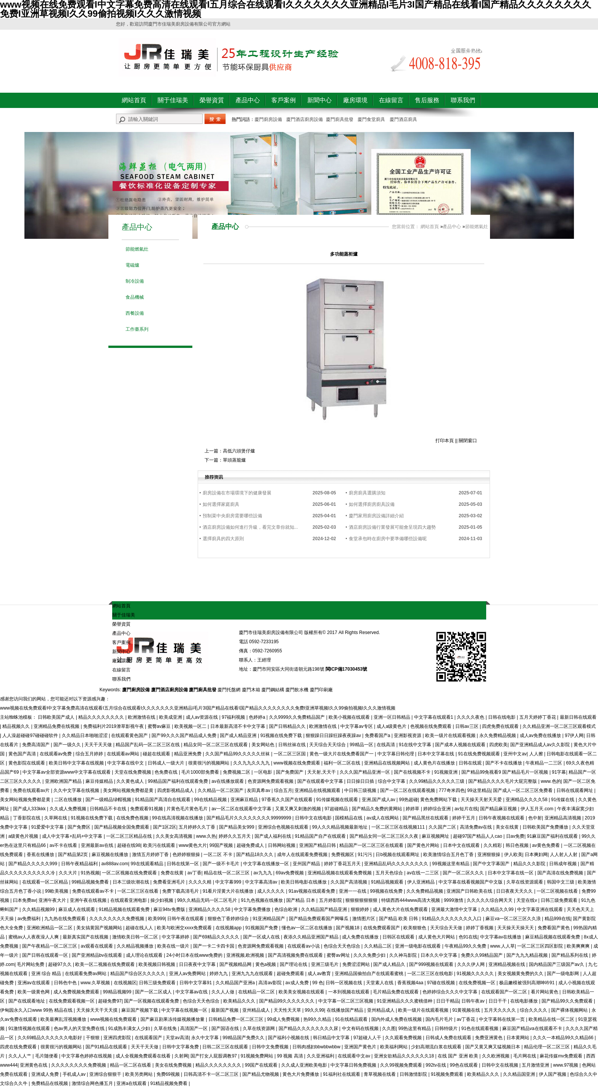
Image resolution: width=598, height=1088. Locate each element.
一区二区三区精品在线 (129, 836)
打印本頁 (444, 440)
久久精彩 (493, 845)
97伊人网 (574, 735)
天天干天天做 (98, 744)
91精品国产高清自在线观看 (163, 799)
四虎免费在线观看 (501, 726)
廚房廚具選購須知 (367, 493)
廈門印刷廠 (321, 689)
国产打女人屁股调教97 (214, 1056)
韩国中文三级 (561, 882)
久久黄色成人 (130, 781)
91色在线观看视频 (480, 1028)
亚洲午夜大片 (53, 900)
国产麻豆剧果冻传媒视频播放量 (173, 1019)
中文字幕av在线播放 (501, 937)
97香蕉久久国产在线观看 (287, 799)
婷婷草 (413, 808)
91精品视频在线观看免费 (125, 909)
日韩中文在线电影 (314, 818)
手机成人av (75, 1074)
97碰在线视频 (441, 982)
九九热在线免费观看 (65, 918)
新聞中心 (319, 100)
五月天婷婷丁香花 (538, 717)
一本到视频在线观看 (349, 992)
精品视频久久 (16, 726)
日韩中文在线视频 (500, 1065)
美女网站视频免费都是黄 (129, 790)
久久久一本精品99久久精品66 (564, 1037)
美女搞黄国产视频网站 (99, 927)
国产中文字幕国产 (492, 863)
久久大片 (68, 873)
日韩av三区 (467, 726)
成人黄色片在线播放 (435, 763)
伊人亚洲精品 (421, 882)
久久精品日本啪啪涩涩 (85, 735)
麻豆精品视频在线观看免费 (553, 937)
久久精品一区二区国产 (221, 790)
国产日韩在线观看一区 (45, 955)
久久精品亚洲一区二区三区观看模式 (559, 726)
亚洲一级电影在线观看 (418, 946)
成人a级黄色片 (392, 726)
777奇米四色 (452, 790)
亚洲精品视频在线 (507, 964)
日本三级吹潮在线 (131, 882)
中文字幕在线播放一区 (266, 863)
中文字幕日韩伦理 (396, 753)
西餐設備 (135, 313)
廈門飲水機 (296, 689)
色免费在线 (167, 772)
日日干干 (498, 1001)
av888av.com (114, 863)
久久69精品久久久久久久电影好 (51, 1037)
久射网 (181, 1056)
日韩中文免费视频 (271, 1046)
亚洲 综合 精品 (47, 973)
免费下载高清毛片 (181, 891)
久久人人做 (223, 992)
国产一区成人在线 (262, 937)
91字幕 (559, 772)
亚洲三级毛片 (325, 964)
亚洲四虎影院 (117, 1037)
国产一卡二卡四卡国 (214, 946)
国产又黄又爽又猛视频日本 (493, 1046)
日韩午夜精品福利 (80, 863)
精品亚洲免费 (188, 753)
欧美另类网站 (139, 1074)
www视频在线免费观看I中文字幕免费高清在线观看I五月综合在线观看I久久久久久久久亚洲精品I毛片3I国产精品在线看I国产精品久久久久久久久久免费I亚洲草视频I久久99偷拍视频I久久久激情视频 (197, 708)
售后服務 (427, 100)
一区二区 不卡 (218, 854)
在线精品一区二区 (257, 992)
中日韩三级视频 (360, 790)
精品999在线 (558, 918)
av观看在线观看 (97, 946)
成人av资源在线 (202, 717)
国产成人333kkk (30, 808)
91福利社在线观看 (342, 1074)
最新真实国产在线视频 (86, 937)
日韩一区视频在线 (344, 982)
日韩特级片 (447, 1028)
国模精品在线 (349, 818)
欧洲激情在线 (142, 717)
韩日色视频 (518, 845)
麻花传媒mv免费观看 (561, 1056)
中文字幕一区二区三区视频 (346, 1001)
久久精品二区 (378, 946)
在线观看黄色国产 (130, 735)
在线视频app (229, 927)
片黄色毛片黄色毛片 (187, 808)
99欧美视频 (57, 891)
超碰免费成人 (251, 845)
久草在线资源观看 (525, 882)
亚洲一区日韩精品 (392, 717)
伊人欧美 (513, 854)
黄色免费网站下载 (439, 799)
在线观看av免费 (56, 753)
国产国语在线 (225, 1028)
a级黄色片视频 (24, 836)
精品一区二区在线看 (131, 1065)
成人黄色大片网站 (437, 937)
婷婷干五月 (464, 818)
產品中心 (247, 100)
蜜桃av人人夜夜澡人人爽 (34, 937)
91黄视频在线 (467, 1010)
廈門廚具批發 (339, 119)
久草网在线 (56, 818)
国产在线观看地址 (27, 1001)
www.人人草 (502, 946)
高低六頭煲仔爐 (239, 451)
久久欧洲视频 (496, 1056)
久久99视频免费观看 (401, 1065)
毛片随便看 (47, 1056)
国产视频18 (348, 927)
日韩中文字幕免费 (181, 1046)
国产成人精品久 (389, 964)
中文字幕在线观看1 (434, 717)
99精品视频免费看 (91, 882)
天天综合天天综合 (328, 744)
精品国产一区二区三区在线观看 (372, 845)
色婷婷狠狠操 (186, 854)
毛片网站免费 (31, 964)
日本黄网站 (518, 1037)
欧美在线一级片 (173, 946)
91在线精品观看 (352, 1019)
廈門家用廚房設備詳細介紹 (376, 515)
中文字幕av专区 (357, 726)
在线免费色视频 (133, 818)
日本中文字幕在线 (436, 753)
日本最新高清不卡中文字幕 (238, 726)
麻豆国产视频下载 (140, 1010)
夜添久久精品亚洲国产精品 (312, 937)
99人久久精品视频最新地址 (340, 827)
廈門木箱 (251, 689)
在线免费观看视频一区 (72, 1001)
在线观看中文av (354, 1056)
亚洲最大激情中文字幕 (454, 909)
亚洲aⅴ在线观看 (35, 982)
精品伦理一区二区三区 (547, 1046)
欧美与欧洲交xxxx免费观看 (185, 927)
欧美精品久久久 (239, 1001)
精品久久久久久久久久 (101, 717)
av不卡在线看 (64, 845)
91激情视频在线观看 (30, 1028)
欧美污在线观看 (159, 845)
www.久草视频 (96, 982)
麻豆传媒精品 (99, 781)
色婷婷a (257, 717)
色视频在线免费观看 (431, 726)
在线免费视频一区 (477, 982)
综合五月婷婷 (90, 753)
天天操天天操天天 (516, 927)
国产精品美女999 (237, 827)
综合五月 (283, 790)
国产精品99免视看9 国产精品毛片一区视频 (505, 772)
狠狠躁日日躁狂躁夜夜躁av (334, 735)
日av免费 (515, 836)
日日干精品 (447, 1001)
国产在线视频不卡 (413, 772)
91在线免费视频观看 (479, 753)
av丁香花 (467, 1019)
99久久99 (314, 1010)
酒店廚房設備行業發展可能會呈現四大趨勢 (392, 527)
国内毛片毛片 (440, 1019)
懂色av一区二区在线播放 (308, 927)
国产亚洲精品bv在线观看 (98, 955)
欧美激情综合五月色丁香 (449, 854)
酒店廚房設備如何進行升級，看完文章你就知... (250, 527)
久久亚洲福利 (321, 1056)
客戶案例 (283, 100)
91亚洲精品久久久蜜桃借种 (405, 1001)
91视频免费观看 (448, 1074)
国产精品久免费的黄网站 (377, 808)
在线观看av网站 (123, 753)
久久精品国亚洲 (519, 1074)
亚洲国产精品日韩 (318, 845)
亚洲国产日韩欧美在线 (469, 891)
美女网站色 (263, 744)
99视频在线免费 (387, 891)
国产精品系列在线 (570, 955)
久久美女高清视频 (174, 836)
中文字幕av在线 (192, 992)
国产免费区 (80, 827)
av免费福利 (30, 918)
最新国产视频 (225, 1010)
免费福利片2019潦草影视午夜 (114, 726)
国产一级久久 (67, 744)
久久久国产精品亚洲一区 (365, 772)
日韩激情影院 (414, 1074)
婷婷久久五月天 (235, 836)
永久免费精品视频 (498, 735)
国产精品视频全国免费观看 (122, 827)
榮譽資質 (212, 100)
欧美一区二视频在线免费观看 (105, 964)
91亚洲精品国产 (270, 918)
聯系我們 (463, 100)
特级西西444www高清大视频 (411, 900)
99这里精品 (478, 790)
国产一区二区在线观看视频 (408, 790)
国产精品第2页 (73, 854)
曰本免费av (24, 900)
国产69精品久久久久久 (217, 937)
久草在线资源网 (259, 1028)
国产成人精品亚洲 (239, 735)
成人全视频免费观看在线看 (144, 1056)
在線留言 (391, 100)
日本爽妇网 (536, 854)
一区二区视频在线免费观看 (130, 873)
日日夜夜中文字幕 (198, 964)
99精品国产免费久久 (244, 1037)
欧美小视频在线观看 (350, 717)
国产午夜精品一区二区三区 (50, 946)
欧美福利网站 (394, 1046)
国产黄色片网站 (423, 845)
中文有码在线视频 (361, 1028)
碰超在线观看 (157, 753)
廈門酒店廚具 (403, 119)
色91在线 (468, 937)
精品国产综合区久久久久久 (138, 973)
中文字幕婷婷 (176, 937)
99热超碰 (408, 799)
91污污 (365, 854)
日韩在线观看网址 (575, 790)
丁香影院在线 (27, 818)
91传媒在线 (563, 799)
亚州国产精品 (307, 863)
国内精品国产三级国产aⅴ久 (557, 964)
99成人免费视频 (284, 1019)
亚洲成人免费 (45, 1074)
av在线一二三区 (423, 873)
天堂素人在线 (380, 982)
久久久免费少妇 (370, 955)
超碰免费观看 (291, 973)
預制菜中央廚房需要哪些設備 (232, 515)
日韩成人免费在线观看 (449, 1037)
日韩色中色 (66, 982)
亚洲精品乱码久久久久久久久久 (396, 863)
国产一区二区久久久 (464, 873)
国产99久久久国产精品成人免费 (185, 735)
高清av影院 (270, 982)
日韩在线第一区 (183, 863)
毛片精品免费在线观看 (396, 992)
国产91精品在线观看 (107, 1046)
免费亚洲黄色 (489, 1037)
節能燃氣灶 (137, 249)
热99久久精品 (318, 1019)
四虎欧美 (498, 744)
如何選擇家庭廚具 (221, 504)
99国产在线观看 (262, 1065)
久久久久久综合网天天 (490, 900)
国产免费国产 (290, 772)
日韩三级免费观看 (560, 900)
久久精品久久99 (498, 909)
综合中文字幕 (392, 781)
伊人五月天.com (537, 808)
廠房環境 (355, 100)
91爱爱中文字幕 (48, 827)
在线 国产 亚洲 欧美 (458, 1056)
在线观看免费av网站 (86, 973)
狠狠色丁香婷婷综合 (229, 918)
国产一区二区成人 (154, 992)
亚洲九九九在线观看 (253, 973)
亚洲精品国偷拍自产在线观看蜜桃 (370, 973)
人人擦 (536, 753)
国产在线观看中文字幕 (320, 781)
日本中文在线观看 (462, 845)
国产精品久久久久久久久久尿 (309, 1028)
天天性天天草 (288, 1010)
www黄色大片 (193, 845)
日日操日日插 (361, 781)
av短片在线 (466, 808)
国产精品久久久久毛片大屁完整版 (503, 781)
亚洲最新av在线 (97, 845)
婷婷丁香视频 (480, 927)
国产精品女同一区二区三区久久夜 (384, 836)
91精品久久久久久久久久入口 (452, 918)
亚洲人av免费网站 (188, 973)
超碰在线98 (128, 845)
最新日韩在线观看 (578, 717)
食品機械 (135, 297)
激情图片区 (364, 918)
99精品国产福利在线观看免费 (178, 781)
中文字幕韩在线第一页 (502, 1019)
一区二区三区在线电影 (430, 973)
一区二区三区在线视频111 (398, 827)
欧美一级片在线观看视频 (451, 735)
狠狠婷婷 (360, 909)
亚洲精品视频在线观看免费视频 (340, 873)
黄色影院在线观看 (27, 763)
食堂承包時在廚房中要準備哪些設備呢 (388, 538)
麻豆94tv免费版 (169, 909)
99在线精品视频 (211, 799)
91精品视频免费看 (169, 1083)
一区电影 (263, 772)
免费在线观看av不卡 (93, 891)
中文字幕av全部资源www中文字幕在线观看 (67, 772)
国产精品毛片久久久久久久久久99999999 (249, 818)
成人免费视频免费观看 (76, 992)
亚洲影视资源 (408, 735)
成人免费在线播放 (361, 937)
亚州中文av (515, 753)
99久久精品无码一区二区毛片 (208, 900)
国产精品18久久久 (255, 854)
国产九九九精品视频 (527, 955)
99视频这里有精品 (451, 863)
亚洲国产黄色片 (360, 1046)
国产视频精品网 (236, 964)
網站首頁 (134, 100)
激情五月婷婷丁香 (151, 854)
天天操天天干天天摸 (97, 1010)
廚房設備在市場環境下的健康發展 (237, 493)
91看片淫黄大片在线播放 (229, 891)
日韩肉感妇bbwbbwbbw (317, 1046)
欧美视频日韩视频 (157, 964)
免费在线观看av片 (32, 790)
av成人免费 (297, 982)
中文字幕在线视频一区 (184, 1010)
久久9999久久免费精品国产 (297, 717)
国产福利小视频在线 (289, 1037)
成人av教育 (320, 973)
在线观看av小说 (304, 946)
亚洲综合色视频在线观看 (283, 827)
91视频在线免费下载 (281, 735)
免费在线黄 (173, 873)
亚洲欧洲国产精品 (64, 781)
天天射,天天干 (322, 772)
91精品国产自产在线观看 (321, 836)
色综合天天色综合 (342, 946)
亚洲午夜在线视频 (89, 900)
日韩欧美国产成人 (57, 717)
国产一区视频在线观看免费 (152, 1001)
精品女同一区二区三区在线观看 (216, 744)
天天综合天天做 (446, 927)
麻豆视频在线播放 (110, 854)
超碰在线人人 (140, 927)
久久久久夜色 (471, 717)
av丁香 (194, 873)
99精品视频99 (117, 992)
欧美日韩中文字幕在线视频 (77, 763)
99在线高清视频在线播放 (178, 818)
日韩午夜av (473, 1001)
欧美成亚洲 (171, 717)
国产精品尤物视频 (261, 1074)
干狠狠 (93, 1037)
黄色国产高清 (22, 753)
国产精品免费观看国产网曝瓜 (319, 918)
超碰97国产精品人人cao (478, 836)
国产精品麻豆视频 (499, 808)
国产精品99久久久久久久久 (287, 1001)
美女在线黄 (508, 827)
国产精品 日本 (301, 900)
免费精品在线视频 (50, 1083)
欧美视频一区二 (191, 726)
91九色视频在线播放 (262, 900)
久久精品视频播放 (136, 946)
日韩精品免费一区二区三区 (236, 1019)
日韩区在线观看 (399, 937)
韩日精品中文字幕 (332, 1037)
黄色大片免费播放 (301, 1074)
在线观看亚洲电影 (129, 900)
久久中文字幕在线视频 (76, 790)
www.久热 (206, 836)
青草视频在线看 (380, 1074)
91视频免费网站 (258, 1056)
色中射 (535, 818)
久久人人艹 (20, 1056)
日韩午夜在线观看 (186, 918)
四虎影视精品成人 (176, 790)
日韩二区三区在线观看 (225, 1046)
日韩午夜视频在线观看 (502, 818)
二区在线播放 (68, 799)
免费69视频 (168, 1074)
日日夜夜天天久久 (515, 891)
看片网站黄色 (545, 992)
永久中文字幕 (205, 1037)
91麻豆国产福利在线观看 (553, 836)
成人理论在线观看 (145, 955)
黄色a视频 (266, 964)
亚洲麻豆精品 (244, 799)
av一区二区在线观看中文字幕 (241, 808)
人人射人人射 (564, 854)
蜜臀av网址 (339, 955)
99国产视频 (222, 845)
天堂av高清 (177, 1037)
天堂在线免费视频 (133, 772)
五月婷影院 (331, 900)
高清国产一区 (194, 1028)
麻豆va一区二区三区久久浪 (513, 918)
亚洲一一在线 (353, 891)
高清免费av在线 (476, 827)
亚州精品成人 (256, 1010)
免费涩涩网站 (356, 964)
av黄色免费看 (546, 845)
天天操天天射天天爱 (482, 799)
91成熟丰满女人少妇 (129, 1028)
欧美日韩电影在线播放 (304, 882)
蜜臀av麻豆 (160, 726)
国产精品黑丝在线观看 (426, 818)
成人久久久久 (271, 891)
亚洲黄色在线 (34, 1065)
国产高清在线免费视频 (560, 873)
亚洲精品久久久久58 (527, 799)
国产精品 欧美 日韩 (399, 918)
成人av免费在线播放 (541, 735)
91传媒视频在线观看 (337, 799)
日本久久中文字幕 (439, 955)
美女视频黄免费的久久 (521, 973)
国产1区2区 (164, 827)
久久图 (389, 1028)
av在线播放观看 (228, 781)
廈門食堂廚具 (371, 119)
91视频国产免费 (262, 927)
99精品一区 (362, 744)
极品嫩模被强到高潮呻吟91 (527, 982)
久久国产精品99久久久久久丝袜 (238, 753)
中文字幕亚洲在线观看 (540, 909)
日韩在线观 (471, 763)
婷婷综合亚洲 (437, 808)
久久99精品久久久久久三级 (437, 781)
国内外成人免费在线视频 (397, 1019)
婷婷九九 (219, 973)
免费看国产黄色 (554, 927)
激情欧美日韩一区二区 (135, 937)
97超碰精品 (336, 808)
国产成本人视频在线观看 (461, 744)
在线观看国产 (149, 1037)
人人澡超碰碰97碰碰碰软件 (30, 735)
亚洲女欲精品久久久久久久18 (404, 1056)
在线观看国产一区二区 (504, 992)
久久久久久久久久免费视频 (117, 918)
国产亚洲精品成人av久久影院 (540, 744)
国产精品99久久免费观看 (568, 1001)
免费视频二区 (237, 772)
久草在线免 (166, 1028)
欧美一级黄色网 (34, 992)
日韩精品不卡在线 (108, 808)
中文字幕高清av (262, 882)
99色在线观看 (464, 1065)
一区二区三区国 (290, 753)
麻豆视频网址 (436, 836)
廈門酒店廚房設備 (304, 119)
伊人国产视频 (553, 1074)
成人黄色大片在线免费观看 (401, 909)
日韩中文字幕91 (196, 982)
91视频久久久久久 (475, 973)
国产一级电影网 (563, 973)
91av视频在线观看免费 (312, 891)
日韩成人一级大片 (166, 763)
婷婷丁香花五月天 (343, 863)
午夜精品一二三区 (544, 763)
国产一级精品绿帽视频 (108, 799)
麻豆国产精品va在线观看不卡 (532, 1028)
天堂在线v (527, 900)
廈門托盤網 (229, 689)
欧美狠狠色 (415, 927)
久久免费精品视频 (425, 891)
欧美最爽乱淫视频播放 (63, 1019)
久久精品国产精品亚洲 (324, 909)
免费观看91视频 (147, 808)
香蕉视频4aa (410, 982)
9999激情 (454, 900)
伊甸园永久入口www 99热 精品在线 (37, 1010)
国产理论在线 (294, 964)
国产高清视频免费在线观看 (296, 955)
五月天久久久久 (500, 1010)
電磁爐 (132, 265)
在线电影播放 (524, 1001)
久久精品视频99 (39, 909)
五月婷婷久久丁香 (197, 827)
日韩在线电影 (502, 717)
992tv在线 (436, 1065)
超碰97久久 (60, 964)
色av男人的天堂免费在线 (80, 1028)
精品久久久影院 (529, 863)
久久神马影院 (403, 955)
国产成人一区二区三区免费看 (523, 790)
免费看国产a (378, 735)
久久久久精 (201, 882)
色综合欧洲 (286, 909)
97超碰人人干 (368, 1037)
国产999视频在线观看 (432, 964)
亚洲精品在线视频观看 (318, 790)
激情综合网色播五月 (93, 1083)
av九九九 (263, 873)
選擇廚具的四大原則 (223, 538)
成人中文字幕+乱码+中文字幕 (72, 836)
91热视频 (90, 873)
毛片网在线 (525, 1056)
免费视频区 (343, 854)
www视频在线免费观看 (297, 763)
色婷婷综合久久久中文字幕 (450, 992)
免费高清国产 (36, 744)
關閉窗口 (468, 440)
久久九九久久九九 (252, 763)
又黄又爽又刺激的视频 (298, 808)
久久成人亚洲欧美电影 (304, 1065)
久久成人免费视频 (68, 808)
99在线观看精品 (147, 863)
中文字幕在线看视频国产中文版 (471, 882)
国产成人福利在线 (273, 836)
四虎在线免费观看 (19, 1046)
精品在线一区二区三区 (227, 873)
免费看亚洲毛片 (169, 882)
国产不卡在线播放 (504, 763)
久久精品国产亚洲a (236, 982)
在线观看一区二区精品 (45, 882)
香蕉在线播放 (41, 854)
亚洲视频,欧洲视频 (246, 955)
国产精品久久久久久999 (33, 863)
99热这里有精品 (415, 1028)
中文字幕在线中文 (126, 763)
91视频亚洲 (446, 772)
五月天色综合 (390, 873)
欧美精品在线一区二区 (552, 1019)
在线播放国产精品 (345, 1010)
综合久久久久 (534, 1010)
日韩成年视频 (563, 863)
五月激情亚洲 (536, 1065)
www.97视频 (566, 1065)
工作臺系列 (137, 329)
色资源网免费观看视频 (271, 781)
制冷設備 (135, 281)
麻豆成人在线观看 (77, 909)
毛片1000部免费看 (200, 772)
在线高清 (386, 744)
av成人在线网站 (383, 818)
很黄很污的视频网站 (209, 763)
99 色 (317, 982)
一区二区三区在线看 (138, 891)
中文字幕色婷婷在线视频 (87, 1056)
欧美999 (156, 918)
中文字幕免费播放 (253, 909)
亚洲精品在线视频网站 (387, 763)
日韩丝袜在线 (292, 744)
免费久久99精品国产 (482, 955)
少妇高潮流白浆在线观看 (437, 1046)
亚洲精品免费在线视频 (57, 726)
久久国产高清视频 (349, 882)
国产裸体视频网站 (570, 1010)
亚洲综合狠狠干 (106, 1074)
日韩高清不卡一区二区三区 (212, 1074)
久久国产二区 (443, 827)
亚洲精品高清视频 (563, 818)
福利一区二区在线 (342, 763)
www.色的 (551, 781)
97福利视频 (234, 717)
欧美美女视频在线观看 (302, 992)
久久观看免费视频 (404, 1037)
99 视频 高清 (290, 1056)
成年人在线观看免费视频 (303, 854)
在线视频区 (125, 982)
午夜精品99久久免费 (466, 946)
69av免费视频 (290, 873)
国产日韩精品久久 (288, 726)
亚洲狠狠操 (489, 854)
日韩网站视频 (282, 845)
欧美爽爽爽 (579, 946)
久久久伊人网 (471, 964)
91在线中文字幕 (416, 744)
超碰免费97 (109, 1001)
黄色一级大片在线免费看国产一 (342, 753)
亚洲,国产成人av (379, 799)
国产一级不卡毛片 (221, 863)
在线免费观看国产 (382, 927)
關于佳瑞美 (173, 100)
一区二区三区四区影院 (540, 946)
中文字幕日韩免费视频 (353, 1065)
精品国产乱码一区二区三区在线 (148, 744)
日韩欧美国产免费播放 (545, 827)
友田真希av (259, 790)
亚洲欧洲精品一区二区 (50, 927)
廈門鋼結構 (272, 689)
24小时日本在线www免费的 (195, 955)
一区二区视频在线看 (558, 891)
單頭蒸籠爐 (234, 460)
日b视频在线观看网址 (398, 854)
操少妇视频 (162, 900)
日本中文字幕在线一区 (511, 873)
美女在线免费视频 (174, 1065)
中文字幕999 (228, 882)
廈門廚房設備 (268, 119)
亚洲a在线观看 (132, 1083)
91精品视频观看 (388, 882)
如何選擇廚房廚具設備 (372, 504)
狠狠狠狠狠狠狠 (362, 900)
